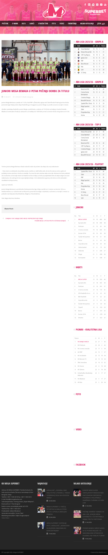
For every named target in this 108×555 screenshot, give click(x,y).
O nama (15, 23)
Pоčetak (5, 23)
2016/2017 (18, 97)
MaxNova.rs (102, 552)
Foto (54, 23)
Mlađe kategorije (87, 23)
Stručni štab (43, 23)
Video (62, 23)
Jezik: (100, 23)
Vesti (24, 23)
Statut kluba (5, 518)
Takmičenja (72, 23)
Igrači (32, 23)
